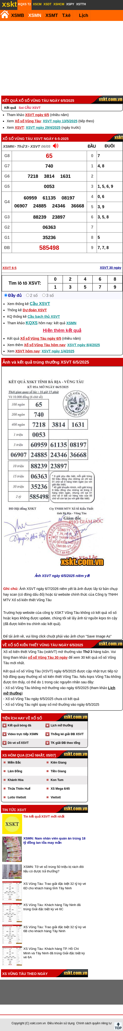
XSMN (34, 15)
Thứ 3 (22, 146)
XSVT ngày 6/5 (37, 115)
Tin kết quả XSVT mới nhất (43, 816)
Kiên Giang (58, 762)
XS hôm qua (13, 755)
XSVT (19, 127)
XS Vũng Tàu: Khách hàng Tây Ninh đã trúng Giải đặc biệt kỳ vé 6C (52, 907)
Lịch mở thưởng (62, 725)
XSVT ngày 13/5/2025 (60, 121)
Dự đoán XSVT (35, 310)
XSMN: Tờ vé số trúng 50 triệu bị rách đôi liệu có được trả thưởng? (53, 869)
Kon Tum (57, 780)
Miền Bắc (14, 762)
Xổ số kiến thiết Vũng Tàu (33, 645)
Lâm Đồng (15, 771)
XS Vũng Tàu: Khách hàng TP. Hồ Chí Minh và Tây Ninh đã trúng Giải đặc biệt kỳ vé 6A (54, 953)
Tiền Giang (58, 771)
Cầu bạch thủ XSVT (44, 317)
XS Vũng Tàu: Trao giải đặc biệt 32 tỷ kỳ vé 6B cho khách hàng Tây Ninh (54, 929)
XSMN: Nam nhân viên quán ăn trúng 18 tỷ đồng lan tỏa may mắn (54, 840)
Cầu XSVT (40, 303)
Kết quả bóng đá (19, 725)
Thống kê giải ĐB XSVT (67, 734)
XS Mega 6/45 (60, 788)
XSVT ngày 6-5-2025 (51, 139)
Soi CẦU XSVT (30, 108)
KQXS (32, 323)
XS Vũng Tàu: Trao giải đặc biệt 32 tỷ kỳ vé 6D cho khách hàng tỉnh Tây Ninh (54, 886)
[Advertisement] (61, 58)
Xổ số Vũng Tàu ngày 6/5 (40, 338)
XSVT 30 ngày (110, 267)
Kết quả (10, 108)
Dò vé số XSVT (18, 743)
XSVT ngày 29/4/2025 (43, 127)
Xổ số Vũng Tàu (28, 121)
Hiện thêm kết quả (62, 330)
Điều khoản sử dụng (61, 1023)
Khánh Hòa (15, 780)
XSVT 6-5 (9, 268)
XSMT (51, 15)
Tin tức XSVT (14, 810)
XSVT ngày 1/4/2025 (58, 351)
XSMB (17, 15)
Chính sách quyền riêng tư (94, 1023)
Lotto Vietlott (17, 797)
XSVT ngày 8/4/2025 (83, 345)
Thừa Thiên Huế (19, 788)
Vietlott (56, 797)
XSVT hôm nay (27, 351)
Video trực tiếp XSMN (23, 734)
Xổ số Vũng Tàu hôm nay (44, 345)
